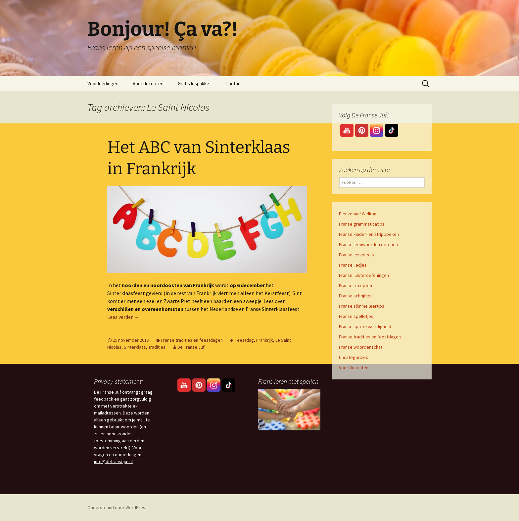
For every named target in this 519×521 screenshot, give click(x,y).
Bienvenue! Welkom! (359, 214)
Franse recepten (355, 285)
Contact (233, 83)
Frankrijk (264, 340)
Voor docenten (148, 83)
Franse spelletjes (356, 316)
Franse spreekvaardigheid (365, 326)
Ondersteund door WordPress (117, 507)
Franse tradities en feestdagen (192, 340)
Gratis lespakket (194, 83)
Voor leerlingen (102, 83)
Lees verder (123, 317)
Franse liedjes (353, 265)
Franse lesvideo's (356, 255)
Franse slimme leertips (361, 306)
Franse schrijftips (356, 296)
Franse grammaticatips (362, 224)
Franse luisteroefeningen (364, 275)
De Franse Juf (191, 347)
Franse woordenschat (360, 347)
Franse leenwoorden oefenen (368, 244)
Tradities (156, 347)
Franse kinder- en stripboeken (369, 234)
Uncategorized (353, 357)
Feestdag (244, 340)
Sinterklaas (135, 347)
